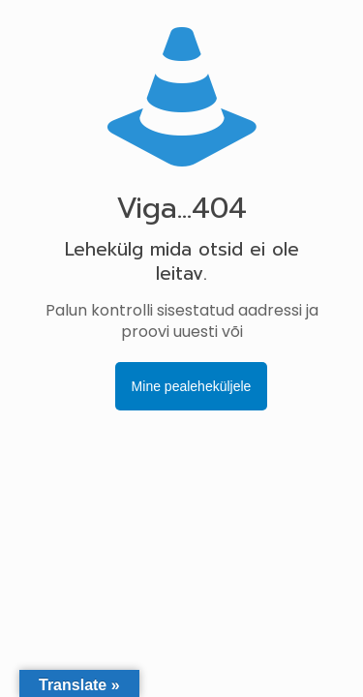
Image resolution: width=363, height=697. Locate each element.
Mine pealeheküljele (192, 386)
